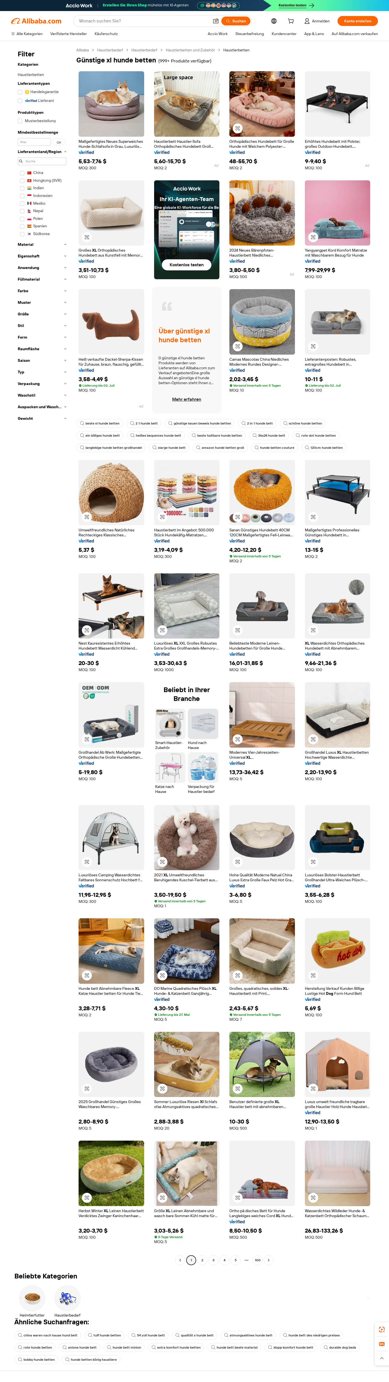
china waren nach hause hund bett (47, 1335)
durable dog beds (340, 1347)
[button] (215, 21)
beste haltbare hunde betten (217, 435)
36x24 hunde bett (269, 435)
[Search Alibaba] (143, 21)
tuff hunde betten (104, 1335)
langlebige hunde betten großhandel (111, 447)
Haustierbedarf (110, 50)
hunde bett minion (124, 1347)
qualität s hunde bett (194, 1335)
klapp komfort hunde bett (290, 1347)
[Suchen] (235, 21)
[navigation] (42, 655)
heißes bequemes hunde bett (155, 435)
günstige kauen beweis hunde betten (199, 423)
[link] (382, 1329)
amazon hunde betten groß (220, 447)
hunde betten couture (274, 447)
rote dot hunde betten (316, 435)
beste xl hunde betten (100, 423)
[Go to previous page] (180, 1260)
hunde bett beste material (234, 1347)
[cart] (292, 22)
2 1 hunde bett (144, 423)
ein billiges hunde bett (100, 435)
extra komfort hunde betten (176, 1347)
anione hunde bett (80, 1347)
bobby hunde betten (36, 1359)
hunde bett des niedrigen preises (311, 1335)
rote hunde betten (35, 1347)
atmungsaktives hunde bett (248, 1335)
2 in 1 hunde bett (257, 423)
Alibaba (82, 50)
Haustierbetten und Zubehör (190, 50)
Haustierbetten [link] (236, 50)
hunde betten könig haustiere (91, 1359)
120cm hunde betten (324, 447)
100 (258, 1260)
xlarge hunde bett (169, 447)
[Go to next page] (269, 1260)
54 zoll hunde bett (148, 1335)
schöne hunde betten (302, 423)
